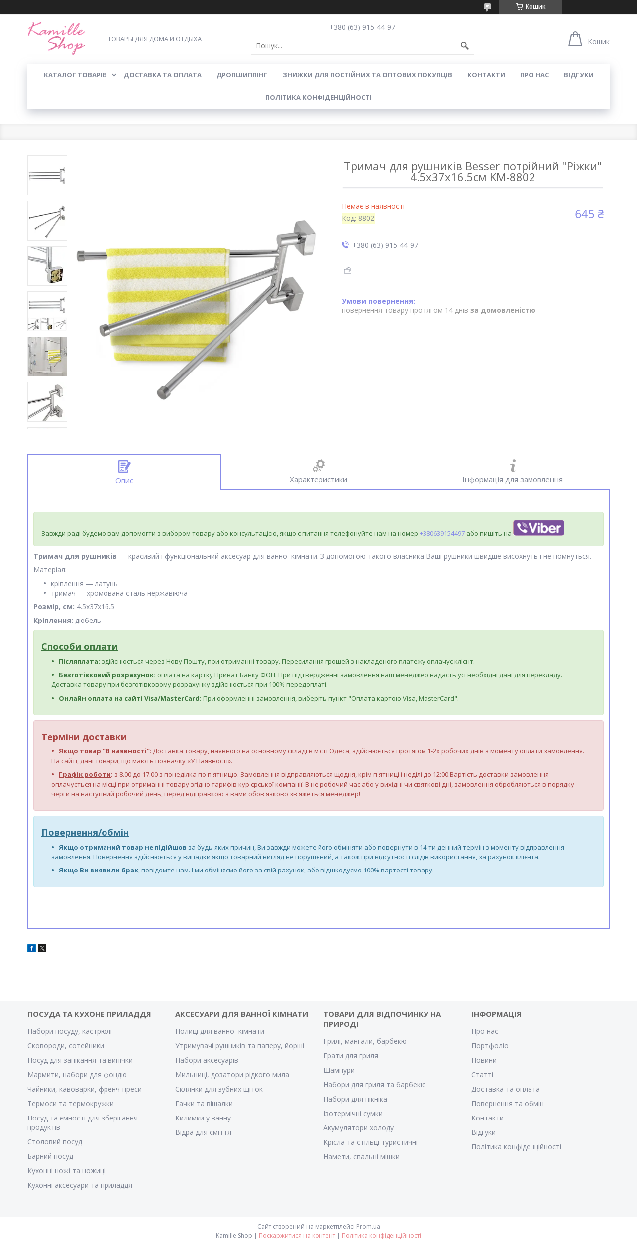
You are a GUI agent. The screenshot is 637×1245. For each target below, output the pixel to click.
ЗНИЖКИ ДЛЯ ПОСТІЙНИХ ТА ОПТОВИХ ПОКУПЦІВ (367, 74)
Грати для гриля (350, 1055)
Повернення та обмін (507, 1103)
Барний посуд (50, 1156)
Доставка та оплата (505, 1089)
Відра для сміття (203, 1132)
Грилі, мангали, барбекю (365, 1041)
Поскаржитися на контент (297, 1235)
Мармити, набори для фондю (77, 1074)
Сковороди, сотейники (65, 1045)
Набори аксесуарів (206, 1060)
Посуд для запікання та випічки (80, 1060)
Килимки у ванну (203, 1117)
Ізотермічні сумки (353, 1113)
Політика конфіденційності (318, 97)
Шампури (339, 1070)
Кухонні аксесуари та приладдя (79, 1185)
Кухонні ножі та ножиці (66, 1170)
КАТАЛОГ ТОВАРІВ (75, 74)
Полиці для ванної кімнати (219, 1031)
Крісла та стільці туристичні (370, 1142)
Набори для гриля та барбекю (374, 1084)
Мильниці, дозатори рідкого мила (232, 1074)
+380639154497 (442, 533)
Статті (482, 1074)
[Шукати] (464, 45)
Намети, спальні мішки (361, 1156)
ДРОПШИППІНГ (242, 74)
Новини (484, 1060)
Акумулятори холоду (358, 1127)
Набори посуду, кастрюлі (69, 1031)
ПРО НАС (534, 74)
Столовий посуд (54, 1141)
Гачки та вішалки (204, 1103)
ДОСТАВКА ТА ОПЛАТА (163, 74)
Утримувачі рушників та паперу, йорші (239, 1045)
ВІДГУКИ (579, 74)
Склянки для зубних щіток (219, 1089)
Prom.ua (368, 1226)
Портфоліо (490, 1045)
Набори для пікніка (355, 1099)
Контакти (487, 1117)
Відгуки (483, 1132)
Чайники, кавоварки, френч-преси (84, 1089)
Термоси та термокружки (70, 1103)
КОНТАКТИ (486, 74)
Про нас (484, 1031)
